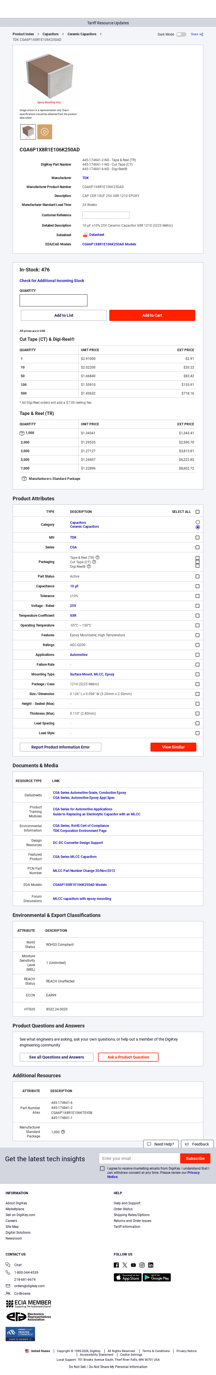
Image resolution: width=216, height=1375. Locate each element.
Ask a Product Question (128, 1057)
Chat (14, 1265)
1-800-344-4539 (22, 1273)
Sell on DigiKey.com (20, 1215)
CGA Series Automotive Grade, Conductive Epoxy (89, 793)
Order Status (123, 1209)
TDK (85, 178)
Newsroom (14, 1238)
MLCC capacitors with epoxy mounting (82, 899)
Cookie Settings (131, 1355)
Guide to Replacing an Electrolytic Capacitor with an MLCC (96, 814)
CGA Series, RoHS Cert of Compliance (81, 826)
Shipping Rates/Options (132, 1215)
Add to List (63, 315)
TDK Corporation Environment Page (79, 831)
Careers (11, 1221)
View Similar (173, 747)
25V (73, 606)
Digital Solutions (18, 1233)
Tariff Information (127, 1227)
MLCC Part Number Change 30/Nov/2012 (84, 871)
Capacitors (51, 34)
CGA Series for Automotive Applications (82, 809)
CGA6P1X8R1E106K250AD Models (109, 244)
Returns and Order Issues (132, 1221)
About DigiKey (16, 1203)
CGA (73, 547)
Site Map (12, 1227)
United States (37, 1351)
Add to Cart (152, 315)
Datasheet (93, 235)
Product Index (23, 34)
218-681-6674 (21, 1280)
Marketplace (15, 1209)
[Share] (197, 34)
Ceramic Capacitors (82, 34)
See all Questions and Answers (56, 1057)
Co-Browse (18, 1294)
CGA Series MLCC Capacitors (75, 857)
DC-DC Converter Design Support (78, 843)
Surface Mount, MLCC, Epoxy (92, 674)
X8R (73, 616)
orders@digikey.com (25, 1286)
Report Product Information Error (60, 747)
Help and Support (127, 1203)
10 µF (74, 586)
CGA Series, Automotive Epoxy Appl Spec (84, 798)
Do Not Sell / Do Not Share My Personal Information (108, 1367)
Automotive (78, 655)
